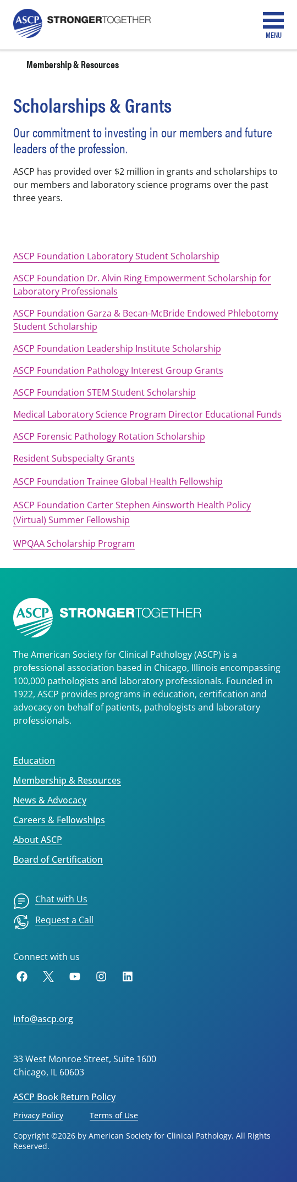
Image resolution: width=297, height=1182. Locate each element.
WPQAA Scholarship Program (74, 543)
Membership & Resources (72, 64)
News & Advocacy (49, 800)
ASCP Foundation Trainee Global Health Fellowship (118, 481)
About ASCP (37, 840)
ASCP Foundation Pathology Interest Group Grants (118, 370)
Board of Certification (58, 859)
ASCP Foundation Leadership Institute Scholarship (117, 348)
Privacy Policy (38, 1115)
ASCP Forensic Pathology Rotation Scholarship (109, 436)
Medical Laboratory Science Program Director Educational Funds (147, 414)
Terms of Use (114, 1115)
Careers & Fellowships (59, 820)
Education (34, 760)
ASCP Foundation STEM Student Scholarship (104, 392)
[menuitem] (50, 901)
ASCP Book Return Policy (64, 1097)
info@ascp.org (43, 1019)
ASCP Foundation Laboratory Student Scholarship (116, 256)
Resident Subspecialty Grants (74, 458)
